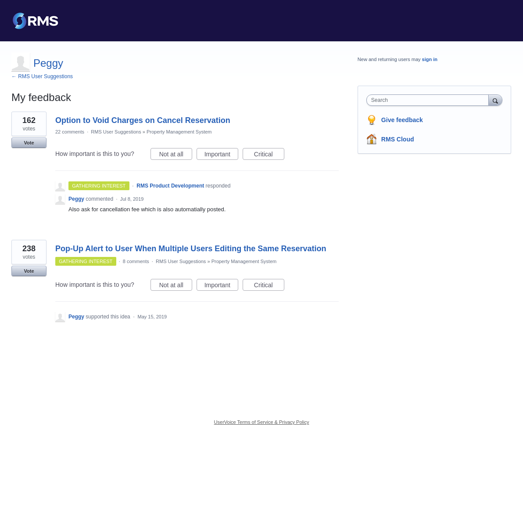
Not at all (175, 155)
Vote (29, 142)
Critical (269, 155)
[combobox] (430, 100)
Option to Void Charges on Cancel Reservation (142, 120)
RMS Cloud (397, 139)
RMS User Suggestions (116, 131)
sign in (429, 59)
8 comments (136, 261)
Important (221, 155)
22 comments (69, 131)
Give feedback (402, 119)
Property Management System (179, 131)
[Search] (495, 99)
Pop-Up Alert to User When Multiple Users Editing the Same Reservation (190, 248)
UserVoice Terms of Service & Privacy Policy (261, 422)
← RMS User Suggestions (42, 76)
